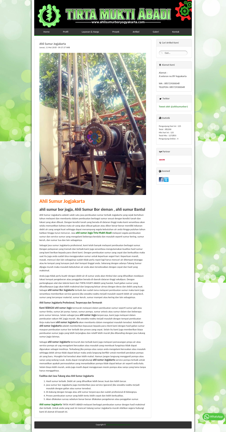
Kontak (175, 31)
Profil (65, 31)
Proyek (115, 31)
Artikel (136, 31)
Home (46, 31)
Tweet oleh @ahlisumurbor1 (173, 106)
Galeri (156, 31)
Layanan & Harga (90, 31)
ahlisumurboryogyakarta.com (118, 424)
